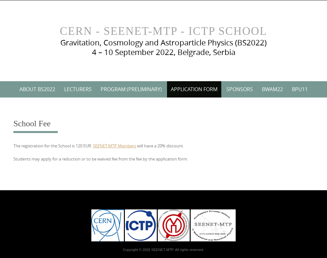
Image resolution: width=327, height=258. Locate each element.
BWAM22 (272, 89)
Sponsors (239, 89)
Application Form (194, 89)
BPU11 (300, 89)
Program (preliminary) (131, 89)
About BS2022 (37, 89)
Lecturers (78, 89)
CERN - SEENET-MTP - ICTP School (163, 31)
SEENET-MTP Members (114, 146)
